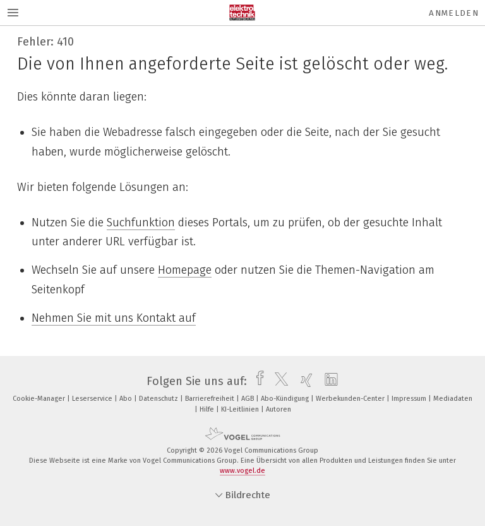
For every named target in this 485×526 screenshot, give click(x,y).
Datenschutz (159, 398)
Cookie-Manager (40, 398)
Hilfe (208, 409)
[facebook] (256, 381)
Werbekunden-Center (351, 398)
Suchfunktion (141, 222)
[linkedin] (328, 381)
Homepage (185, 270)
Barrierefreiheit (210, 398)
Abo (126, 398)
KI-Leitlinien (241, 409)
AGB (248, 398)
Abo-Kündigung (286, 398)
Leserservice (93, 398)
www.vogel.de (242, 471)
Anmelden (454, 13)
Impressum (410, 398)
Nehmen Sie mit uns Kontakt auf (114, 318)
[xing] (303, 381)
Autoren (278, 409)
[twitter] (278, 381)
